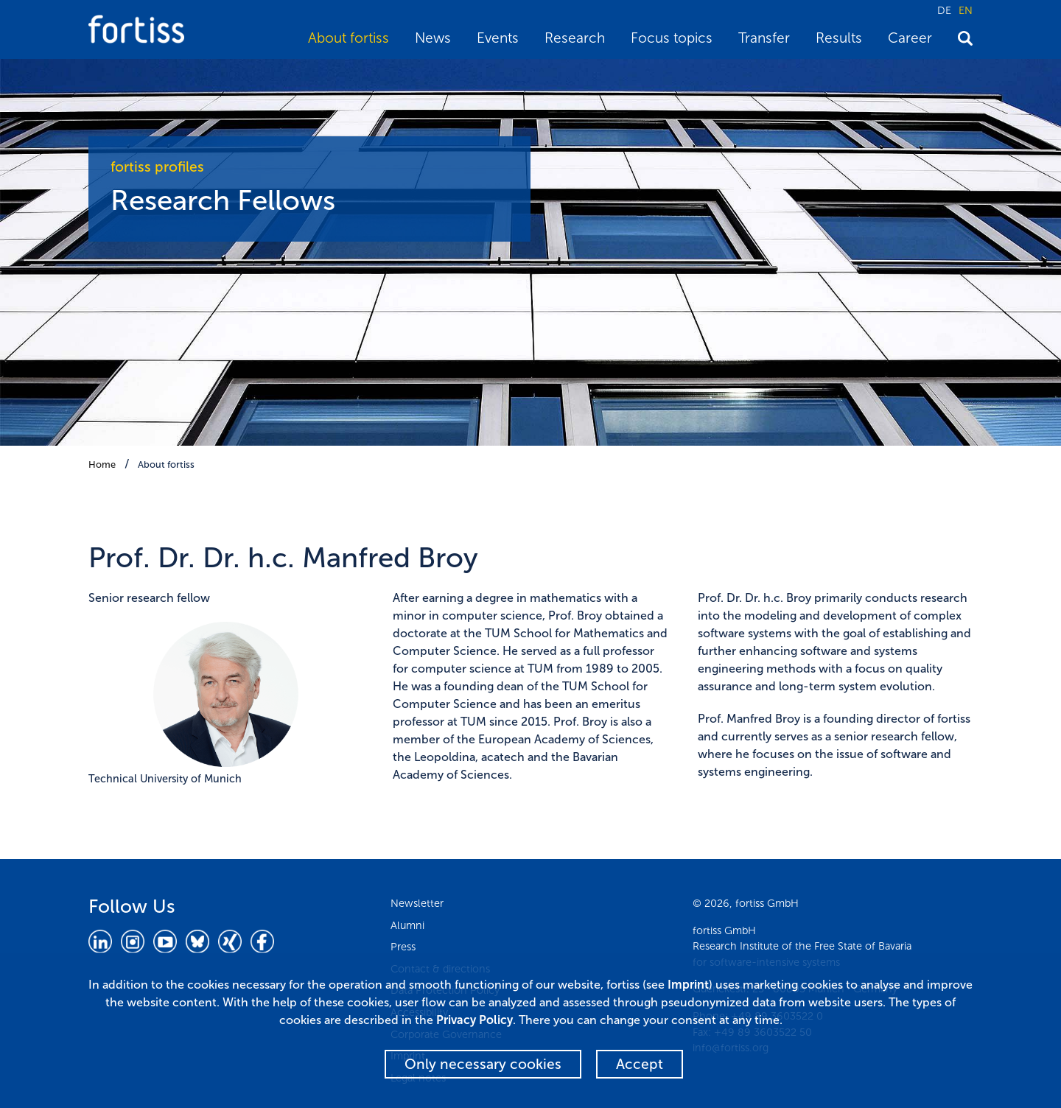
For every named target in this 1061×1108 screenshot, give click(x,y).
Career (910, 37)
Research (574, 37)
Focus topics (671, 37)
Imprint (688, 985)
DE (944, 10)
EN (966, 10)
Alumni (407, 925)
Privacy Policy (474, 1020)
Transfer (764, 37)
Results (839, 37)
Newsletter (417, 903)
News (433, 37)
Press (403, 946)
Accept (639, 1064)
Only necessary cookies (483, 1064)
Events (498, 37)
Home (102, 464)
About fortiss (348, 37)
